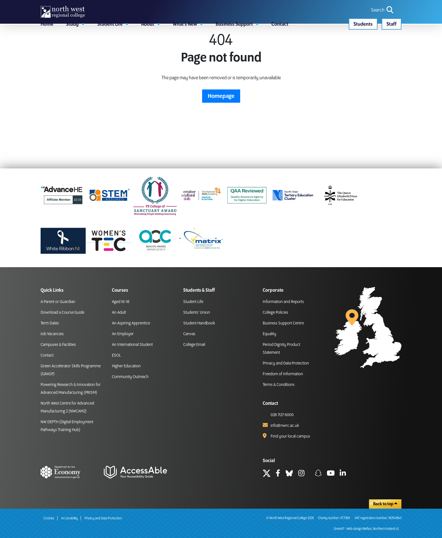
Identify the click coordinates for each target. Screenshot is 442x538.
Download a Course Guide (62, 312)
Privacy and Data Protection (286, 363)
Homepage (221, 128)
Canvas (189, 334)
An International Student (132, 344)
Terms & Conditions (279, 385)
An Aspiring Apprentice (131, 323)
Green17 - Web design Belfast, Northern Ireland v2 (366, 529)
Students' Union (196, 312)
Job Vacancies (52, 334)
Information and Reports (283, 302)
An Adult (119, 312)
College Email (194, 344)
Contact (47, 355)
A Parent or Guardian (58, 302)
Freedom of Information (283, 374)
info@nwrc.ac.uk (285, 425)
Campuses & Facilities (58, 344)
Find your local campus (290, 436)
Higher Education (126, 366)
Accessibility (69, 518)
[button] (75, 49)
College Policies (275, 312)
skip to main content (4, 4)
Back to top (385, 503)
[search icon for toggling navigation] (382, 20)
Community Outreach (130, 377)
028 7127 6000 (282, 415)
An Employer (123, 334)
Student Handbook (199, 323)
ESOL (116, 355)
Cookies (48, 518)
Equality (269, 334)
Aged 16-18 (120, 302)
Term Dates (50, 323)
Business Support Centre (283, 323)
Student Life (193, 302)
